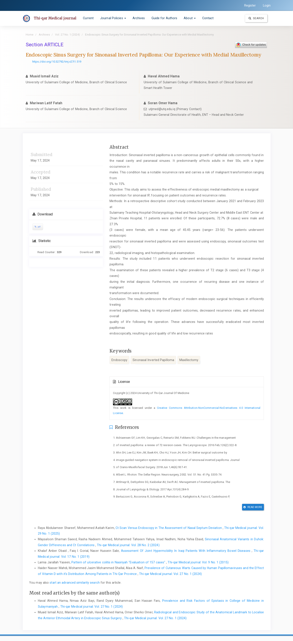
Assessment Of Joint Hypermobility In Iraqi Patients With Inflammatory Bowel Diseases (186, 550)
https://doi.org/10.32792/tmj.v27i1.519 (56, 61)
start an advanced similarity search (75, 582)
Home (29, 34)
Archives (139, 18)
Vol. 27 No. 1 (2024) (67, 34)
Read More (252, 507)
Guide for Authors (164, 18)
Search (256, 18)
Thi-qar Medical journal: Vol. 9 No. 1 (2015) (198, 562)
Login (267, 5)
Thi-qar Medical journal (55, 18)
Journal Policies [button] (113, 18)
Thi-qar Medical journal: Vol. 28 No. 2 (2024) (128, 545)
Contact (208, 18)
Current (88, 18)
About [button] (190, 18)
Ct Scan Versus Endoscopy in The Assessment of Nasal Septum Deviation (169, 528)
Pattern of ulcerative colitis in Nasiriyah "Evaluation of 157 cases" (118, 562)
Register (250, 5)
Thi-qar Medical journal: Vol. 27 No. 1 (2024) (170, 574)
